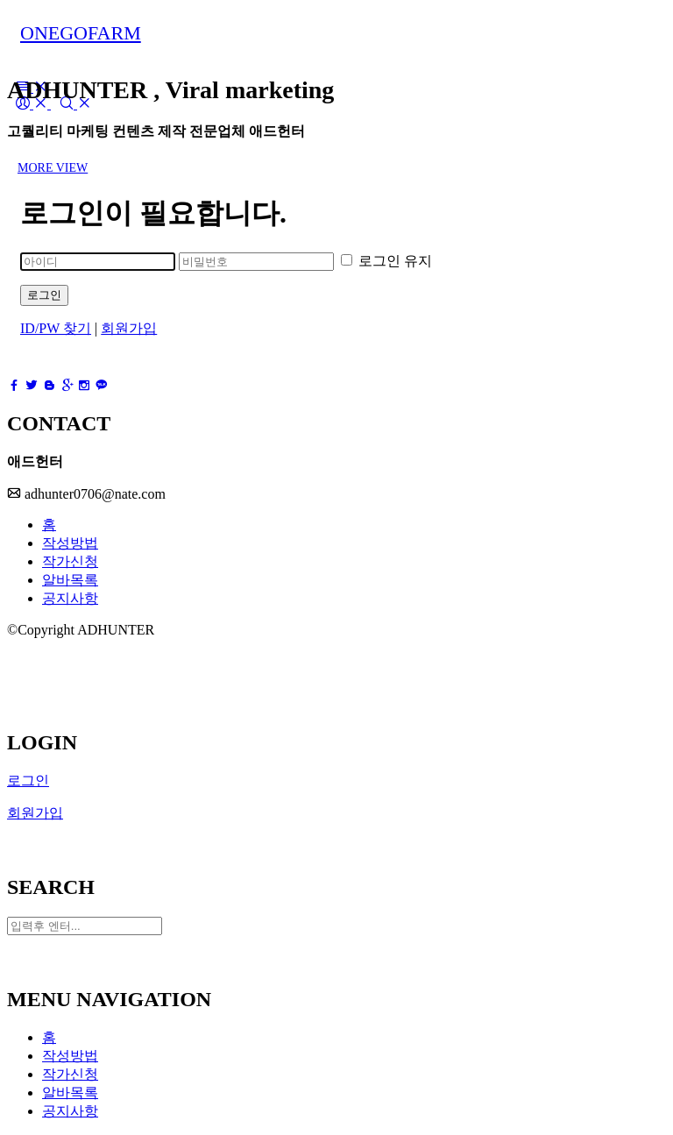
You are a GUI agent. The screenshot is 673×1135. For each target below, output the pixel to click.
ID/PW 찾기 (55, 328)
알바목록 (70, 579)
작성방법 (70, 543)
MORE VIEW (53, 167)
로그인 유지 (386, 260)
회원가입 (129, 328)
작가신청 (70, 561)
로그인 (44, 294)
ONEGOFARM (80, 33)
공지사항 (70, 598)
